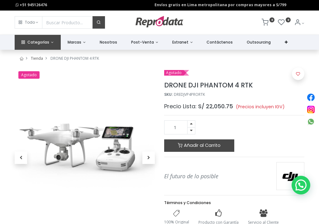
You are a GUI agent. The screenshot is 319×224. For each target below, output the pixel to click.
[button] (28, 22)
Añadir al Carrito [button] (199, 145)
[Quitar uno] (191, 131)
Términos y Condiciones (187, 202)
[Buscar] (99, 22)
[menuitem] (108, 42)
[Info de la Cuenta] (299, 23)
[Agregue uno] (191, 124)
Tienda (37, 58)
